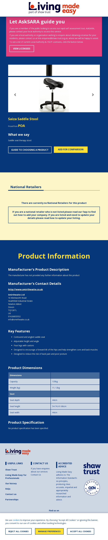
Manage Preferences (49, 531)
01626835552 (14, 316)
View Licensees (21, 48)
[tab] (26, 184)
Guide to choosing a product (30, 149)
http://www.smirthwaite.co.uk (25, 289)
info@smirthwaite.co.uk (18, 319)
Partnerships (11, 499)
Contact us (10, 494)
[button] (15, 95)
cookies (16, 520)
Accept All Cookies (80, 531)
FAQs (7, 488)
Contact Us (36, 474)
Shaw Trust (11, 469)
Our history (11, 483)
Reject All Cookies (18, 531)
